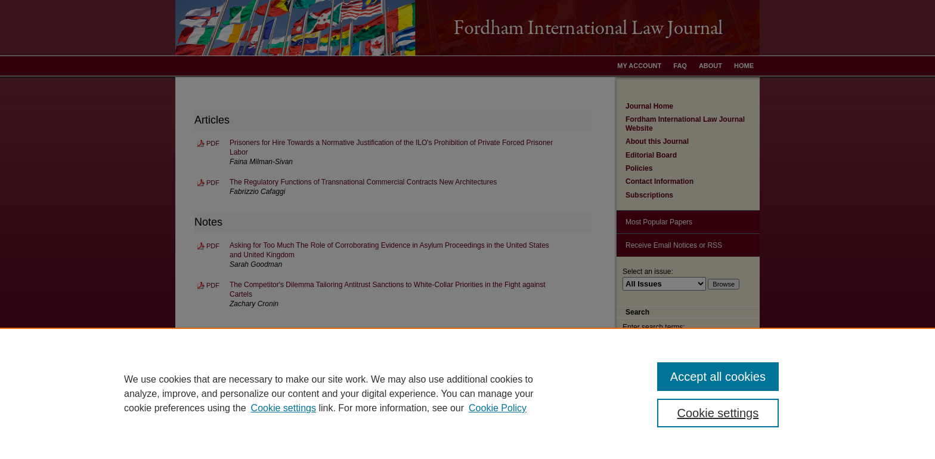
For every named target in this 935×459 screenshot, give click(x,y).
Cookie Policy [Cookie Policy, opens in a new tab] (498, 408)
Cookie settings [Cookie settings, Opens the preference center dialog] (718, 413)
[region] (467, 393)
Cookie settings (283, 408)
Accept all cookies (718, 376)
